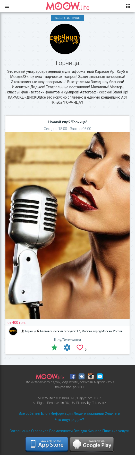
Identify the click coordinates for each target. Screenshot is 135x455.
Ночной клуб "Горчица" (67, 122)
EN (78, 403)
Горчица (30, 331)
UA (73, 403)
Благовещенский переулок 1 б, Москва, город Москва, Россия (81, 331)
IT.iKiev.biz (98, 403)
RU (67, 403)
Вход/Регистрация (68, 18)
